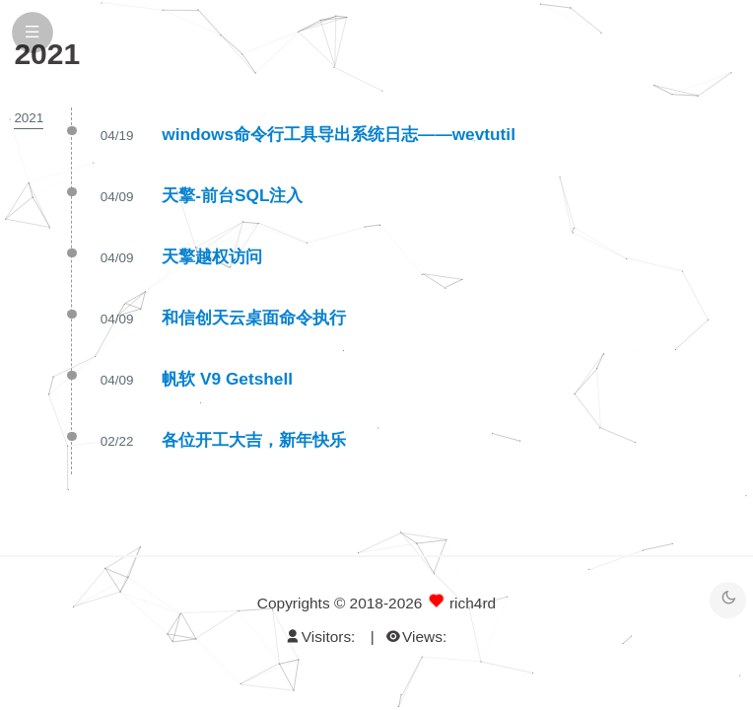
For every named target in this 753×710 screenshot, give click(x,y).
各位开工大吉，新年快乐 (254, 440)
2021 (28, 117)
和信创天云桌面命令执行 (254, 317)
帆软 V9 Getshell (227, 379)
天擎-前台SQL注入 (232, 195)
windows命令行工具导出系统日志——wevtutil (338, 134)
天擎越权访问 (212, 256)
